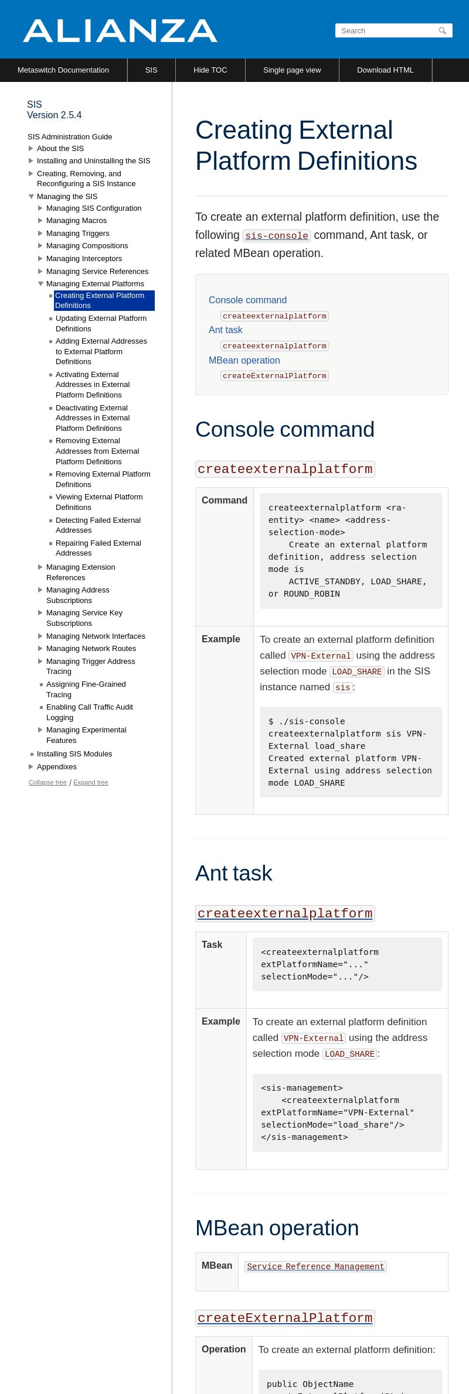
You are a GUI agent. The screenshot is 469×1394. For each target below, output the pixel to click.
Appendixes (57, 766)
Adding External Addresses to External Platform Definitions (101, 351)
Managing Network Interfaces (95, 636)
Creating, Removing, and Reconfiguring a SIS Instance (86, 179)
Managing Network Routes (91, 648)
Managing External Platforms (95, 283)
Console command (248, 300)
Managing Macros (76, 220)
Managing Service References (97, 271)
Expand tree (90, 782)
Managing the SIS (67, 196)
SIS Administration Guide (70, 136)
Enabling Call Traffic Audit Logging (89, 712)
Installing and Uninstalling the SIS (94, 160)
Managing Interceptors (84, 258)
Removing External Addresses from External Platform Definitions (97, 450)
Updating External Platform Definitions (101, 323)
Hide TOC (210, 70)
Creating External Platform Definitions (99, 300)
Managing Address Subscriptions (78, 595)
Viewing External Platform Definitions (99, 502)
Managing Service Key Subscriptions (84, 618)
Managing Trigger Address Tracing (90, 666)
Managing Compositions (87, 245)
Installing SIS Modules (75, 753)
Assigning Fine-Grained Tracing (86, 689)
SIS (151, 70)
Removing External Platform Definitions (103, 479)
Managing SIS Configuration (94, 208)
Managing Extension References (80, 572)
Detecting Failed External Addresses (98, 525)
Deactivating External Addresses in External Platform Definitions (93, 418)
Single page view (292, 70)
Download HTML (385, 70)
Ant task (226, 330)
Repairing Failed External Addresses (98, 548)
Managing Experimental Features (86, 735)
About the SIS (60, 148)
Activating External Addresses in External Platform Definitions (93, 384)
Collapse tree (48, 782)
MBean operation (244, 360)
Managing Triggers (78, 233)
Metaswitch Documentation (63, 70)
